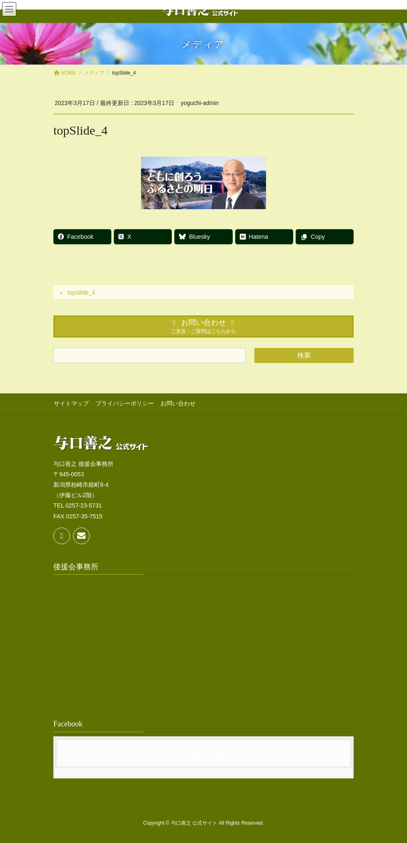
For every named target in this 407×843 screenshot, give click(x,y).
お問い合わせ (176, 403)
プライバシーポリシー (124, 403)
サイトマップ (70, 403)
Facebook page (203, 752)
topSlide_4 (81, 292)
